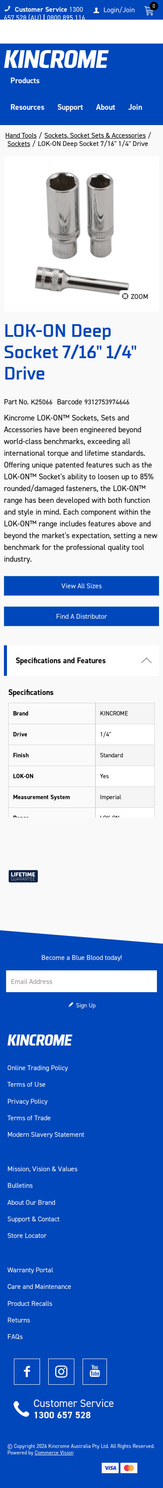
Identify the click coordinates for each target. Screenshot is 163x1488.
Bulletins (20, 1186)
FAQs (15, 1337)
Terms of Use (26, 1084)
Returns (18, 1320)
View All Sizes (81, 585)
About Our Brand (31, 1203)
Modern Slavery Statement (45, 1135)
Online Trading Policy (37, 1068)
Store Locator (27, 1236)
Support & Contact (33, 1219)
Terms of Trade (29, 1118)
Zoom (139, 296)
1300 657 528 (62, 1415)
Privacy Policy (27, 1101)
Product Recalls (29, 1304)
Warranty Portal (30, 1270)
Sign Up (86, 1005)
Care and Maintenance (39, 1287)
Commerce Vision (54, 1452)
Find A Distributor (81, 616)
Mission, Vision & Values (42, 1169)
